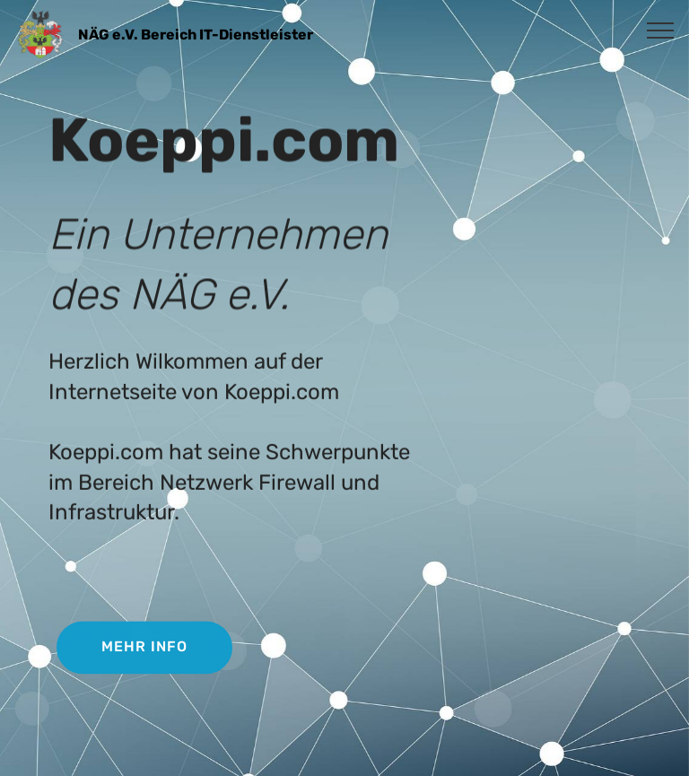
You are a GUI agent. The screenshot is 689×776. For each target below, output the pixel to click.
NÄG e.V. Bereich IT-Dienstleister (195, 34)
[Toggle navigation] (661, 30)
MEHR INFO (144, 648)
